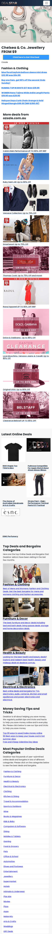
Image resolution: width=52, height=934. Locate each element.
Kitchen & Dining (11, 796)
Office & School (11, 856)
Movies (7, 901)
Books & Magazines (13, 816)
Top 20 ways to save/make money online (22, 733)
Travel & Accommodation (16, 801)
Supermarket (10, 881)
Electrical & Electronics (15, 786)
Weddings (8, 926)
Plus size (7, 896)
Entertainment (11, 871)
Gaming (7, 841)
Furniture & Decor (12, 776)
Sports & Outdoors (12, 806)
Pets (6, 851)
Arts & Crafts (10, 921)
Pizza (6, 906)
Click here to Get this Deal (26, 57)
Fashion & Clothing (12, 771)
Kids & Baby (9, 821)
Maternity (8, 916)
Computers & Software (15, 826)
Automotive (9, 861)
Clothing (8, 791)
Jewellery (8, 876)
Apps (6, 911)
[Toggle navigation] (46, 3)
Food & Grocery (11, 846)
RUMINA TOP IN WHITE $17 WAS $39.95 (20, 87)
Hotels (7, 886)
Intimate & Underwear (14, 891)
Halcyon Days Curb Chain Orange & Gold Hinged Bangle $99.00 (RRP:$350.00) (22, 102)
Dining (6, 831)
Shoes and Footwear (13, 866)
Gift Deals (8, 931)
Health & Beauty (11, 781)
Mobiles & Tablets (12, 836)
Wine (6, 811)
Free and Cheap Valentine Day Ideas (20, 741)
